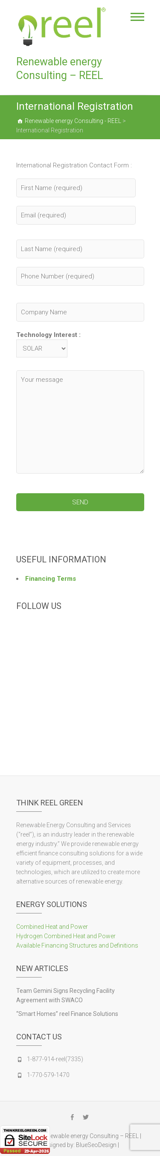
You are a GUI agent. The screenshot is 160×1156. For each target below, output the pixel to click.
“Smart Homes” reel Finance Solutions (67, 1013)
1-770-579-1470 (48, 1074)
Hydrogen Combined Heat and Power (66, 936)
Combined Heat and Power (52, 926)
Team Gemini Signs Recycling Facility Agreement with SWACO (65, 995)
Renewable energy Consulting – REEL (59, 69)
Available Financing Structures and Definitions (77, 945)
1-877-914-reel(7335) (55, 1059)
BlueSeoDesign (96, 1144)
